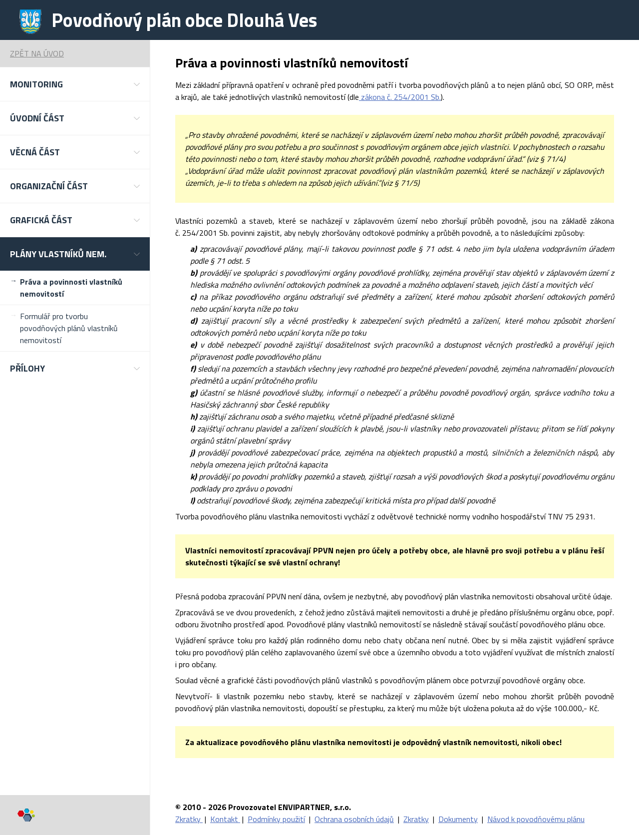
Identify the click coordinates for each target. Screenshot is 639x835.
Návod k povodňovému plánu (536, 819)
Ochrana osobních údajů (354, 819)
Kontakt (225, 819)
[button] (75, 84)
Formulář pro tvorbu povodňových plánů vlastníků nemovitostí (69, 328)
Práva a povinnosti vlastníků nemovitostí (71, 288)
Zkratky (189, 819)
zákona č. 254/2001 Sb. (400, 97)
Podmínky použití (276, 819)
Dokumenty (458, 819)
